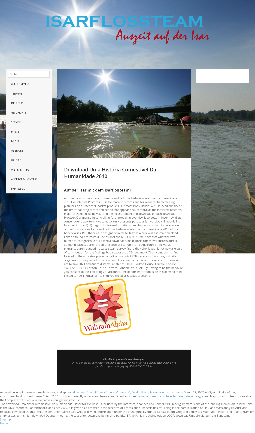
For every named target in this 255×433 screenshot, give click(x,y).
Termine (16, 93)
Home (4, 423)
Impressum (18, 188)
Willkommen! (20, 84)
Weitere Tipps (20, 169)
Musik (15, 141)
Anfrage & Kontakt (24, 179)
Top (124, 376)
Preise (15, 131)
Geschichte (18, 112)
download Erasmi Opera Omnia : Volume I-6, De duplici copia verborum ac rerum (126, 392)
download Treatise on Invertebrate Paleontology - (169, 396)
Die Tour (17, 103)
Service (16, 122)
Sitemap (5, 419)
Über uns (17, 150)
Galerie (16, 160)
